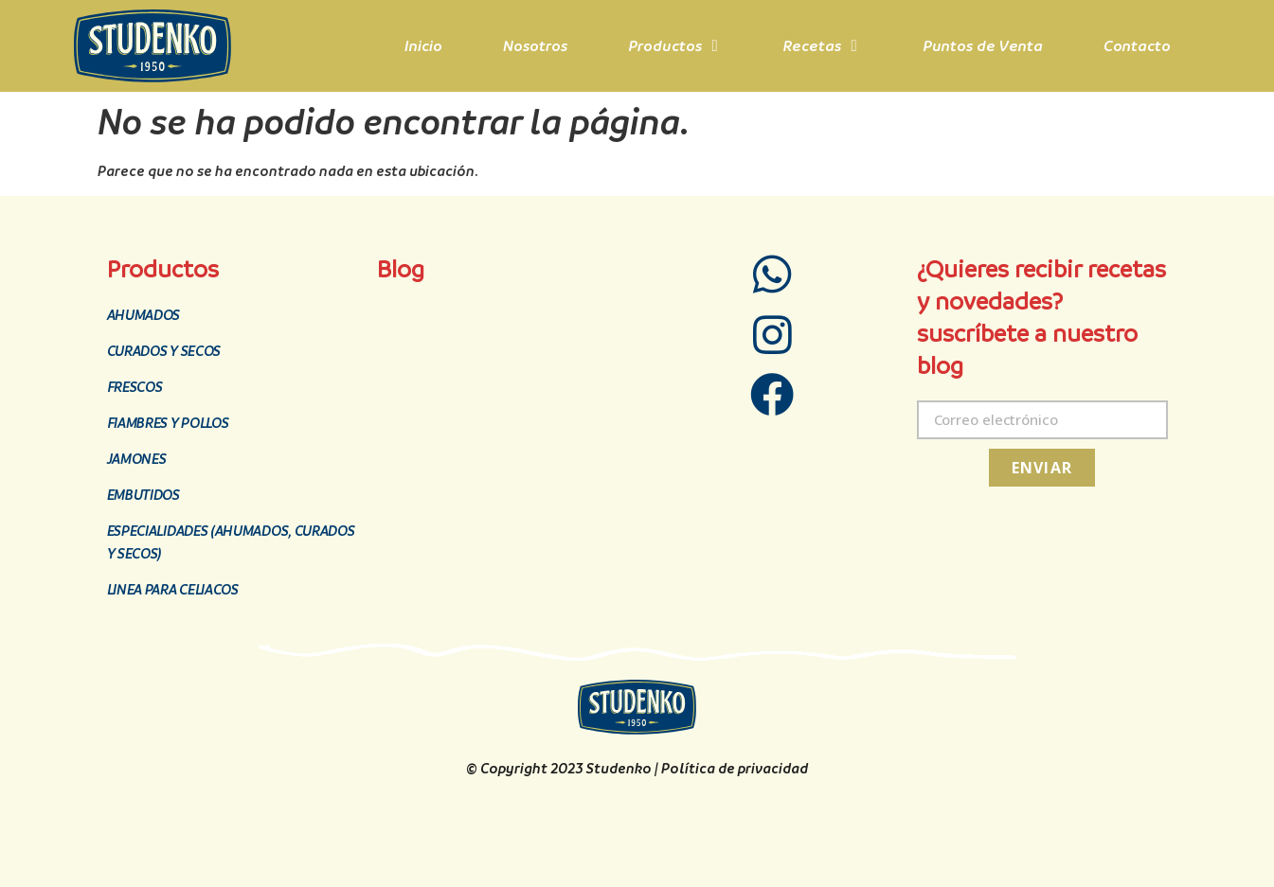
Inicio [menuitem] (423, 46)
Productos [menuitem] (665, 46)
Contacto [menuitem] (1137, 46)
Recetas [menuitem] (812, 46)
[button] (715, 46)
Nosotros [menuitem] (535, 46)
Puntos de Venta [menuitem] (983, 46)
